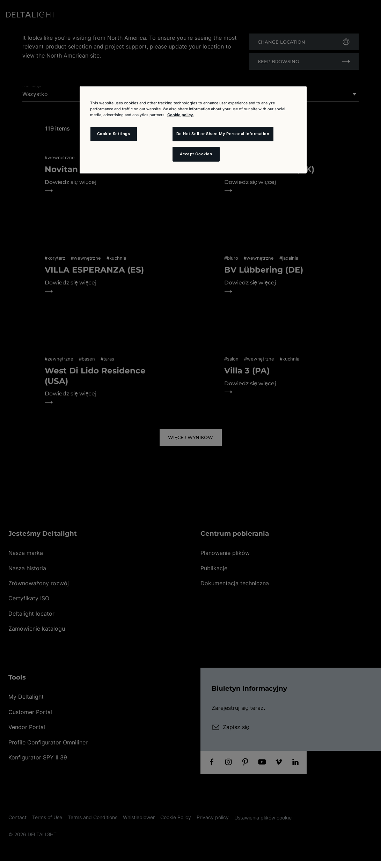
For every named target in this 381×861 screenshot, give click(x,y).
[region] (193, 129)
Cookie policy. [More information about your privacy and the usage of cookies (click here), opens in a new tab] (180, 114)
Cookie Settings (113, 133)
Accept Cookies (196, 153)
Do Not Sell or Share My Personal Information (223, 133)
